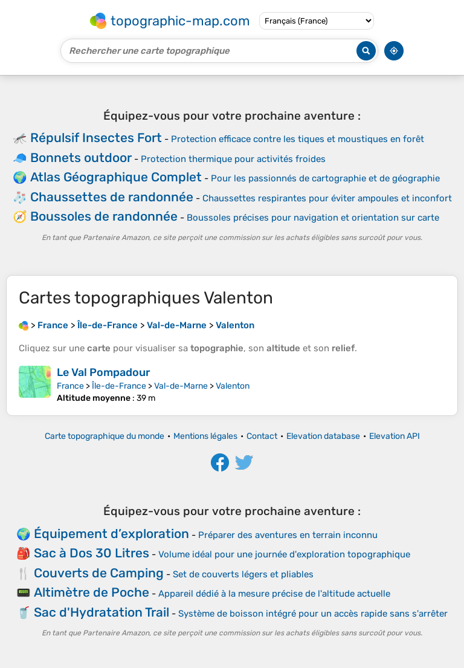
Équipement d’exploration (111, 533)
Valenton (233, 386)
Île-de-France (119, 386)
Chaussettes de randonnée (111, 196)
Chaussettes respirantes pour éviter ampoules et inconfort (327, 198)
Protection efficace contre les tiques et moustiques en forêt (297, 139)
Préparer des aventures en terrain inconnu (288, 535)
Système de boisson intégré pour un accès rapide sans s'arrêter (313, 613)
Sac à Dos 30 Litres (91, 552)
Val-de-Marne (181, 386)
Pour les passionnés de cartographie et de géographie (325, 178)
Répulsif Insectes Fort (96, 137)
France (70, 386)
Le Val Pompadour (103, 372)
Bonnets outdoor (81, 157)
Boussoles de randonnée (104, 216)
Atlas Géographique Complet (116, 176)
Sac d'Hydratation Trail (101, 612)
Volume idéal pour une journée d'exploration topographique (284, 554)
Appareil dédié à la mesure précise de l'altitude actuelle (274, 593)
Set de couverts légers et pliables (243, 574)
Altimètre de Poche (91, 592)
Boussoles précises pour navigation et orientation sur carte (313, 217)
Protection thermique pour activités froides (233, 159)
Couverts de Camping (99, 572)
